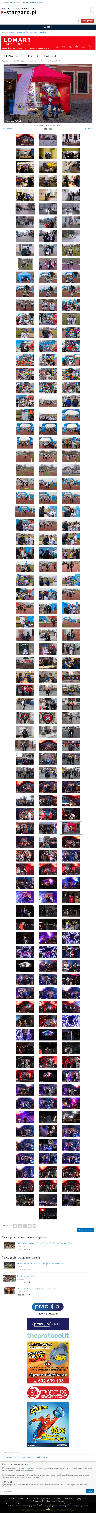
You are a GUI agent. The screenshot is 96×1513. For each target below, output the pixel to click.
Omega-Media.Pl (12, 1457)
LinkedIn (29, 1226)
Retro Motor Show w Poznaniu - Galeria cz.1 (36, 1288)
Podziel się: (7, 1226)
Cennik (20, 1499)
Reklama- (68, 1499)
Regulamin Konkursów (55, 1501)
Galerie (48, 27)
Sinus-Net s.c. (27, 1457)
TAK (4, 1482)
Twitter (15, 1226)
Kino (29, 1499)
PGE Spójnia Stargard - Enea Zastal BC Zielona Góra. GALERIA (44, 1243)
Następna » (89, 129)
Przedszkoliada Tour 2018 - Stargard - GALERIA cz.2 (40, 1263)
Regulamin (57, 1499)
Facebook (20, 1226)
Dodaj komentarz (85, 1230)
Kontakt (12, 1499)
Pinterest (34, 1226)
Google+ (24, 1226)
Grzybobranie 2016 (26, 1276)
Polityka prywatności (42, 1499)
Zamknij (48, 1509)
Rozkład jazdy (38, 1501)
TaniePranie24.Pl (43, 1457)
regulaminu (30, 1468)
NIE (10, 1482)
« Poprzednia (7, 129)
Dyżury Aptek (81, 1499)
